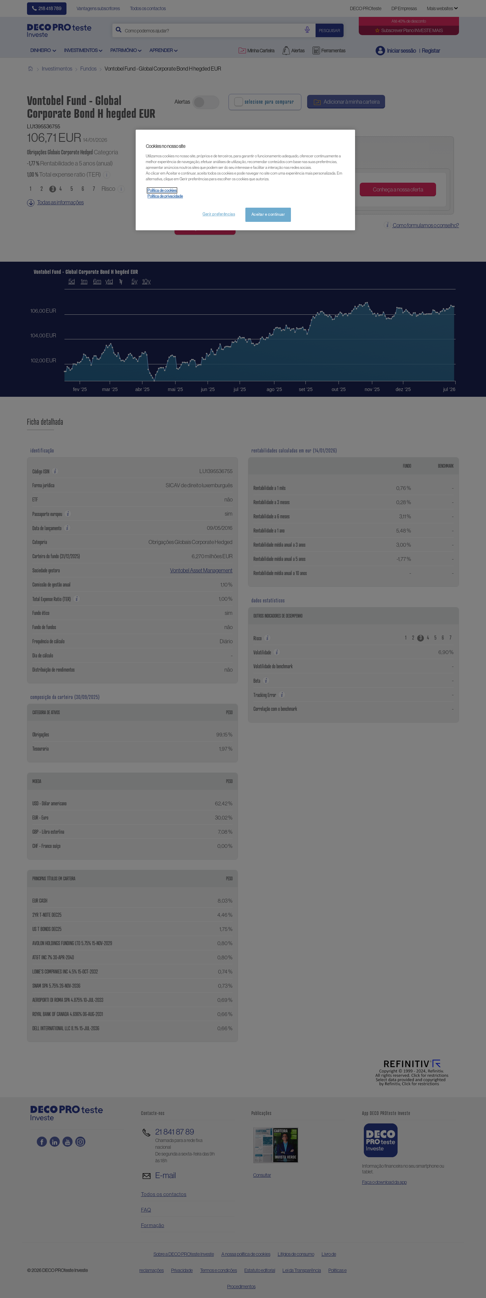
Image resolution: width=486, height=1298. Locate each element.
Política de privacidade (165, 196)
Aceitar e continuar (268, 214)
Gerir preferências (218, 214)
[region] (245, 180)
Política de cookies (162, 190)
